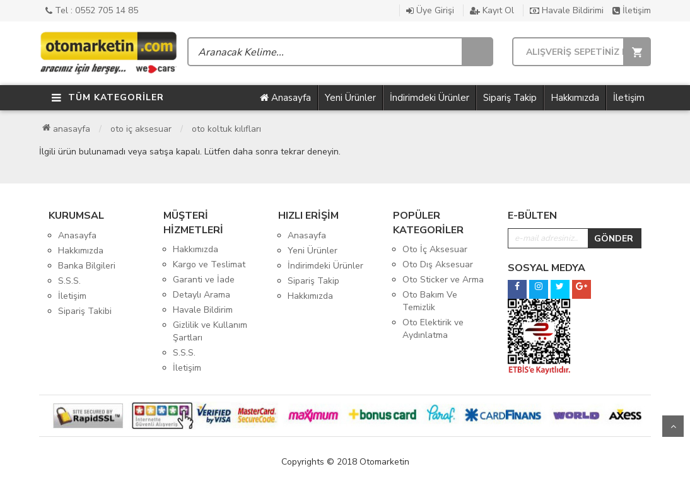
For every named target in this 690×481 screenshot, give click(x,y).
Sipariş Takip (510, 97)
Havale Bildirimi (567, 10)
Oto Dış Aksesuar (437, 264)
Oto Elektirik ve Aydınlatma (433, 328)
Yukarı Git (673, 426)
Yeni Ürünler (350, 97)
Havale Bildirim (203, 310)
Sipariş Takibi (85, 311)
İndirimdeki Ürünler (429, 97)
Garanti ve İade (204, 280)
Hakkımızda (575, 97)
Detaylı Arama (201, 295)
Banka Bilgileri (86, 266)
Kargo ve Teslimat (209, 264)
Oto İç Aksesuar (141, 129)
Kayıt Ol (492, 10)
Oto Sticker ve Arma (443, 280)
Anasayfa (285, 97)
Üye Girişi (430, 10)
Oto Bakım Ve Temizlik (429, 301)
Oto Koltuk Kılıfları (226, 129)
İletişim (631, 10)
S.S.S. (69, 281)
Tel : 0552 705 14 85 (91, 10)
